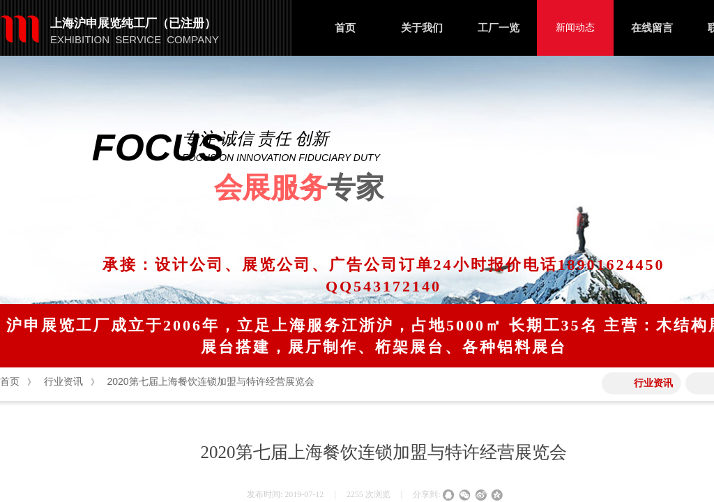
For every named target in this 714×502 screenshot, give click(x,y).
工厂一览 (498, 27)
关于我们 (422, 27)
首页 (345, 27)
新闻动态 (575, 27)
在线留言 (652, 27)
